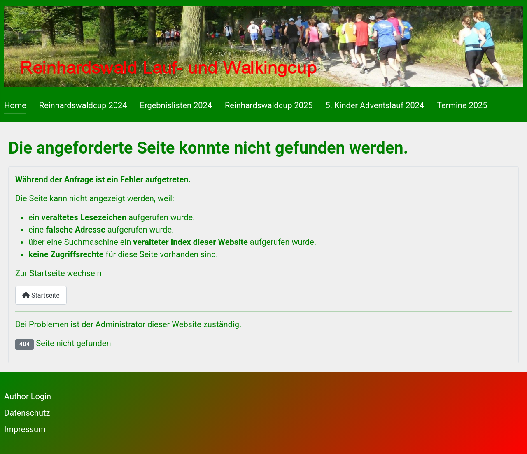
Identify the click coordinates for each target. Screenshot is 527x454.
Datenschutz (27, 413)
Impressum (25, 429)
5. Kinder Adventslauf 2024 (375, 105)
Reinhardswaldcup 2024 (83, 105)
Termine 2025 (462, 105)
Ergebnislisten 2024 (176, 105)
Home (15, 105)
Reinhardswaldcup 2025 (269, 105)
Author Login (27, 396)
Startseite (41, 295)
